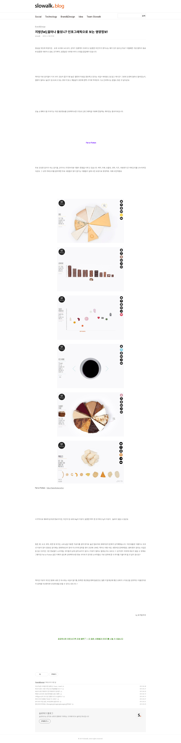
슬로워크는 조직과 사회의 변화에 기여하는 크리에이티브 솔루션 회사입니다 (64, 716)
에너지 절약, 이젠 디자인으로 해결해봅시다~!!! (48, 689)
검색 (143, 16)
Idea (81, 16)
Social (38, 16)
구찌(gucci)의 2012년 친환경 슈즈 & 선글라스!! (49, 696)
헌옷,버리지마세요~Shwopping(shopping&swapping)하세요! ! (53, 704)
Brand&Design (68, 16)
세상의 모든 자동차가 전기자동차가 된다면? (47, 691)
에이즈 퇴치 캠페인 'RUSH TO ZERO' (46, 699)
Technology (51, 16)
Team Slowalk (94, 16)
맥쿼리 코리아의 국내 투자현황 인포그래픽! (47, 694)
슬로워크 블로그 (46, 713)
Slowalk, (85, 739)
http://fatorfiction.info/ (55, 488)
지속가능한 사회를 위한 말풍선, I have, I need (48, 686)
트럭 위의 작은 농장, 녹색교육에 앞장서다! (47, 701)
